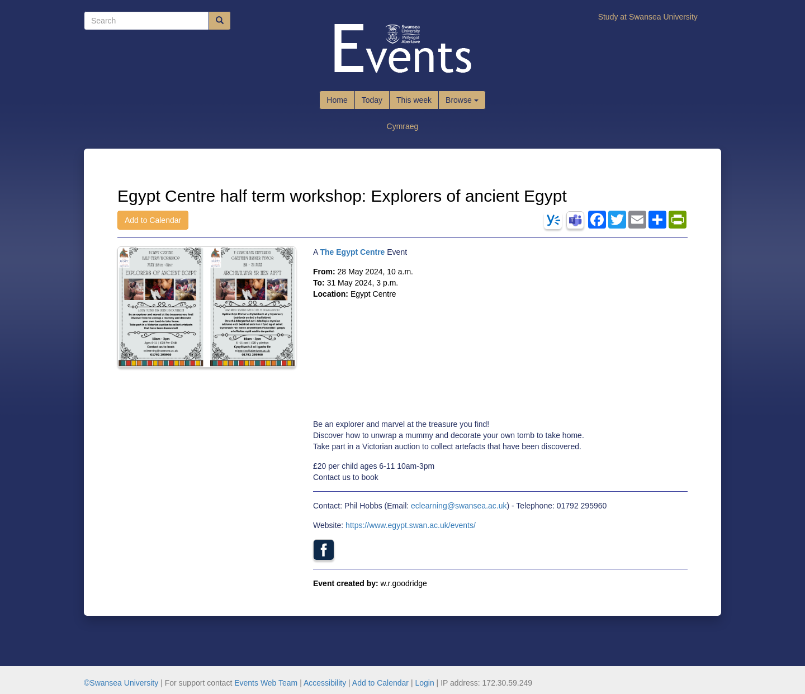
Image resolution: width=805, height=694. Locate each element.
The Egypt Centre (352, 252)
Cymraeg (403, 126)
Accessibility (325, 682)
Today (372, 100)
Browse (462, 100)
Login (424, 682)
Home (336, 100)
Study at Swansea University (648, 16)
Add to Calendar (153, 220)
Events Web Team (265, 682)
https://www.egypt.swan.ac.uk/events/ (410, 525)
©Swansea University (121, 682)
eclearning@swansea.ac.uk (458, 505)
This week (414, 100)
